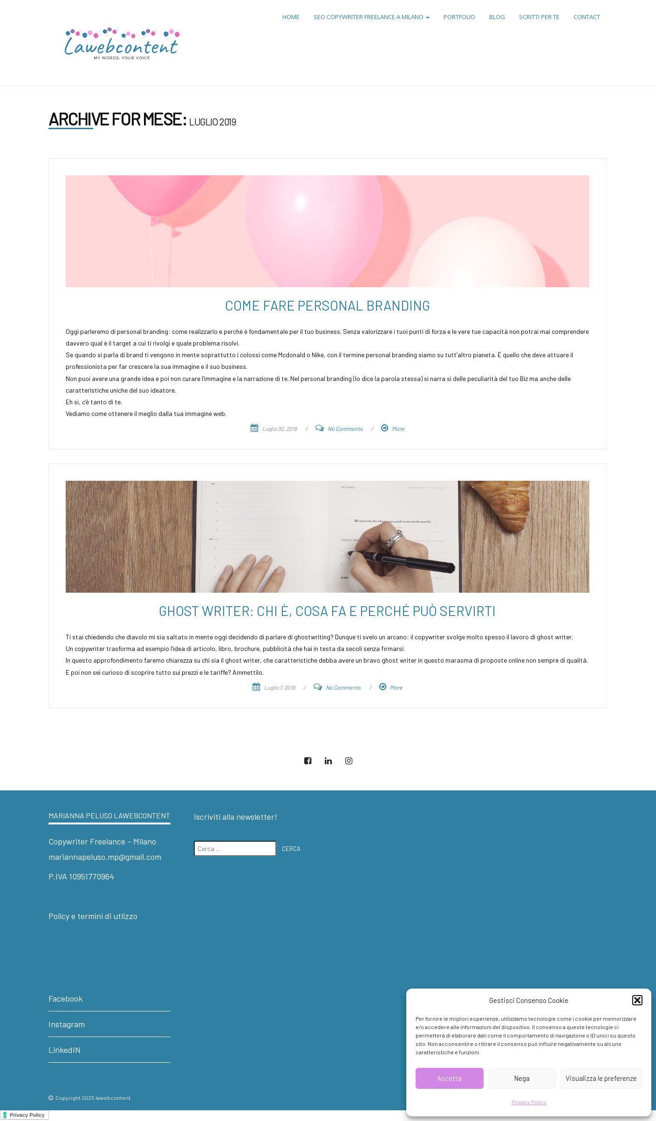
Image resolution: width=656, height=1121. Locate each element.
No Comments (345, 428)
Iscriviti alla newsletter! (235, 816)
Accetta (449, 1078)
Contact (587, 17)
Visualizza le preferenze (601, 1078)
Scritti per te (539, 17)
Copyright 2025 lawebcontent (92, 1097)
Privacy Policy (529, 1102)
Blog (497, 17)
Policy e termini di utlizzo (92, 916)
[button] (637, 1000)
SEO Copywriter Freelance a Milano (372, 17)
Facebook (65, 998)
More (398, 428)
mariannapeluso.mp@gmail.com (104, 856)
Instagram (66, 1024)
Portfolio (459, 17)
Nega (522, 1078)
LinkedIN (64, 1050)
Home (291, 17)
